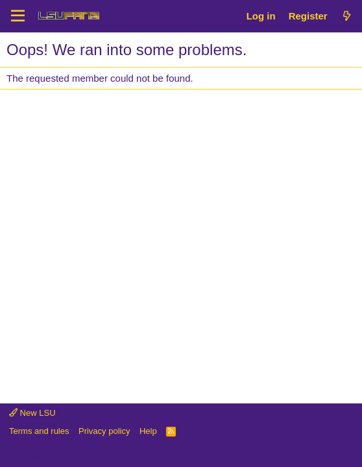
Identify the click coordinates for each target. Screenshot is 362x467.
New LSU (32, 413)
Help (148, 431)
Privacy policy (104, 431)
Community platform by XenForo (105, 455)
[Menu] (18, 16)
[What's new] (346, 16)
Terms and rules (39, 431)
